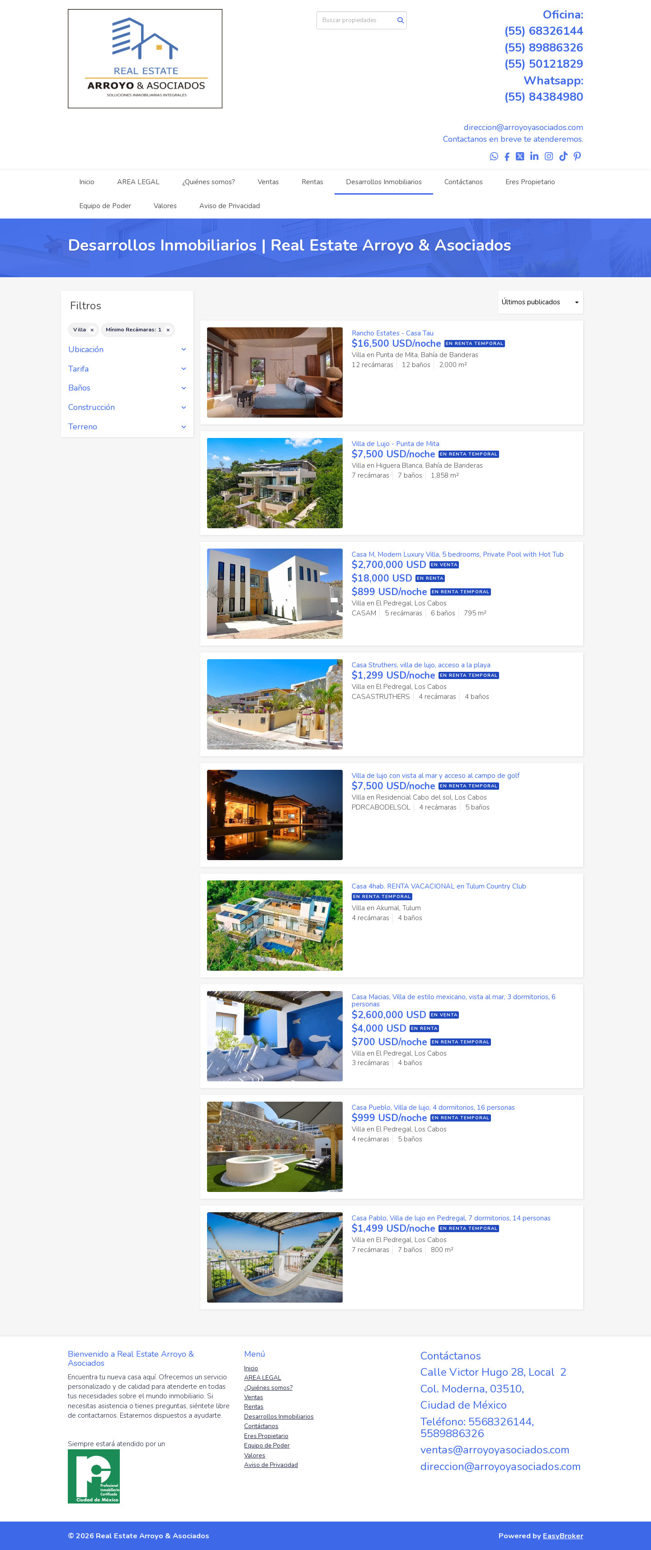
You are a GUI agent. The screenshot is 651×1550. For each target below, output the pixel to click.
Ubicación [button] (127, 349)
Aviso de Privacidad (229, 205)
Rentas (312, 181)
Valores (165, 205)
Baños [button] (127, 388)
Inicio (86, 181)
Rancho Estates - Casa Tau (393, 333)
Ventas (268, 181)
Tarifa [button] (127, 369)
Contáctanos (463, 181)
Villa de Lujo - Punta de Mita (395, 443)
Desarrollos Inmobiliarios (384, 181)
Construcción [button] (127, 407)
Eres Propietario (530, 181)
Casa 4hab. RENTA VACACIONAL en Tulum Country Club (439, 886)
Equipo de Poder (105, 205)
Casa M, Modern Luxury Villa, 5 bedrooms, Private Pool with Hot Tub (458, 554)
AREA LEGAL (138, 181)
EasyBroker (563, 1536)
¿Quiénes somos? (208, 181)
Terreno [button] (127, 427)
